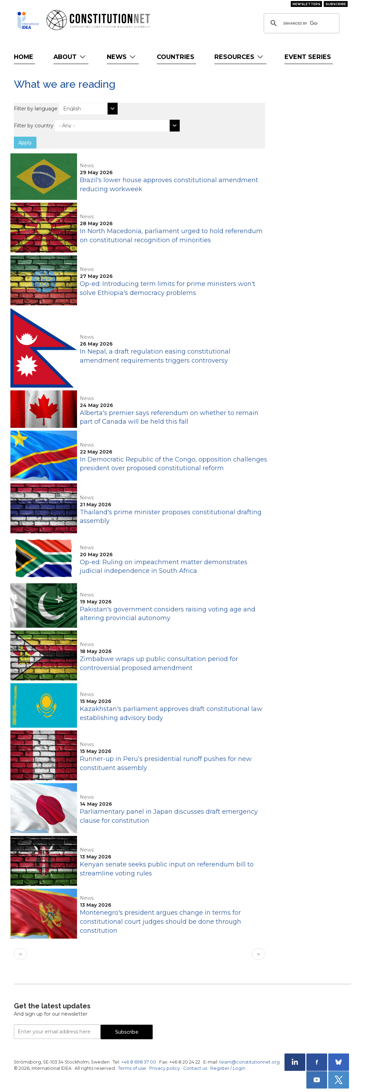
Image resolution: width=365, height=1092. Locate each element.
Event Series (308, 56)
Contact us (195, 1068)
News (122, 56)
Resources (239, 56)
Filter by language (36, 108)
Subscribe (335, 4)
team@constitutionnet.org (249, 1062)
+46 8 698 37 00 (138, 1062)
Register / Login (227, 1068)
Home (23, 56)
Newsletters (306, 4)
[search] (300, 23)
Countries (175, 56)
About (70, 56)
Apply (25, 142)
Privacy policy (164, 1068)
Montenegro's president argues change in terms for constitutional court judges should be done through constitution (160, 921)
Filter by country (33, 125)
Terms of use (132, 1068)
